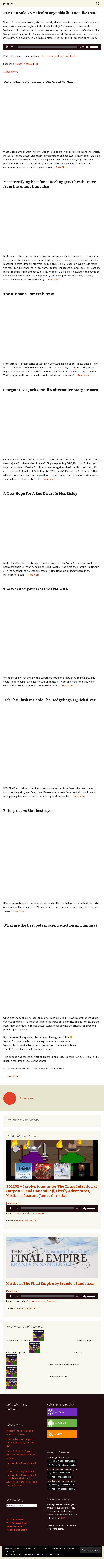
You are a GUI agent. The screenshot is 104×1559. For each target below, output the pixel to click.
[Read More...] (13, 1203)
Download (69, 56)
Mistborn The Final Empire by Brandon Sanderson (50, 1283)
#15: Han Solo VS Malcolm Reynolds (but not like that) (50, 13)
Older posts (19, 1098)
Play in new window (51, 56)
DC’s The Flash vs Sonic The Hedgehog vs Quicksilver (49, 700)
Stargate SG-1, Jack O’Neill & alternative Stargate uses (50, 390)
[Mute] (87, 46)
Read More (12, 71)
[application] (52, 47)
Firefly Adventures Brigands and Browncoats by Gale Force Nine (21, 1443)
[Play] (7, 46)
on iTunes (55, 1412)
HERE (62, 1518)
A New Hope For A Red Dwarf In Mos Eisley (40, 493)
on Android (56, 1423)
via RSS (54, 1434)
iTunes (18, 63)
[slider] (47, 47)
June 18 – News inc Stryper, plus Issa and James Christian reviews (20, 1454)
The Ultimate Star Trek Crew (28, 294)
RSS (36, 63)
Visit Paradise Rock (16, 1522)
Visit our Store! (14, 1519)
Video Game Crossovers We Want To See (38, 82)
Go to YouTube (14, 1526)
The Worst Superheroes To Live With (35, 589)
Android (28, 63)
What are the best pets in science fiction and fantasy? (50, 925)
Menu (6, 3)
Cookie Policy (59, 1554)
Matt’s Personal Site (17, 1529)
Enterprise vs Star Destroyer (28, 810)
